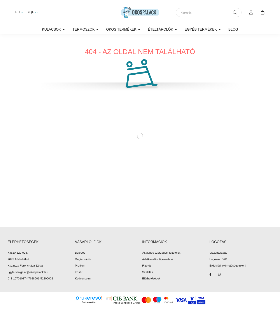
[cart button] (262, 12)
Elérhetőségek (151, 278)
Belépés (80, 252)
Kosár (78, 272)
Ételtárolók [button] (161, 29)
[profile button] (251, 12)
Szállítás (147, 272)
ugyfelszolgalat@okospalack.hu (27, 272)
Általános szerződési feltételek (161, 252)
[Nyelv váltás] (18, 12)
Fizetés (146, 265)
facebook (210, 274)
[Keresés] (209, 12)
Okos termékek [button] (121, 29)
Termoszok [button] (84, 29)
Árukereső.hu (89, 302)
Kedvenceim (83, 278)
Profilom (80, 265)
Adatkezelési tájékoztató (157, 259)
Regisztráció (83, 259)
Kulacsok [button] (52, 29)
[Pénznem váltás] (31, 12)
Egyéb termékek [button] (201, 29)
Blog (233, 29)
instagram (219, 274)
